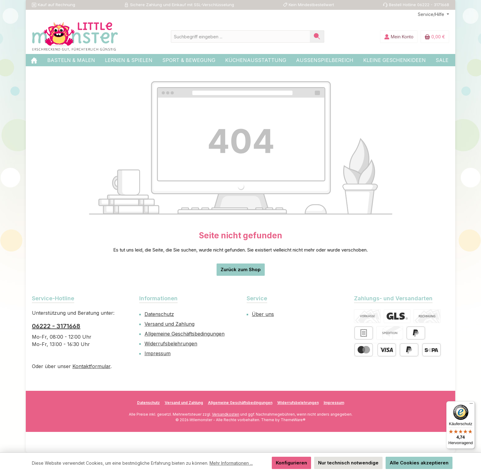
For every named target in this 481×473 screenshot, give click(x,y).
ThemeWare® (293, 419)
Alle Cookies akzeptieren (419, 463)
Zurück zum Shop (241, 269)
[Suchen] (317, 36)
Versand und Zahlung (169, 324)
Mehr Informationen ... (231, 463)
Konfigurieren (291, 463)
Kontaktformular (91, 366)
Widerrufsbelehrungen (170, 343)
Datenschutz (159, 314)
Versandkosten (225, 414)
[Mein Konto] (399, 36)
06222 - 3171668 (56, 326)
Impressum (157, 353)
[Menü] (471, 405)
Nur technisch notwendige (348, 463)
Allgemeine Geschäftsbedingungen (184, 334)
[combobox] (240, 36)
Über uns (263, 314)
